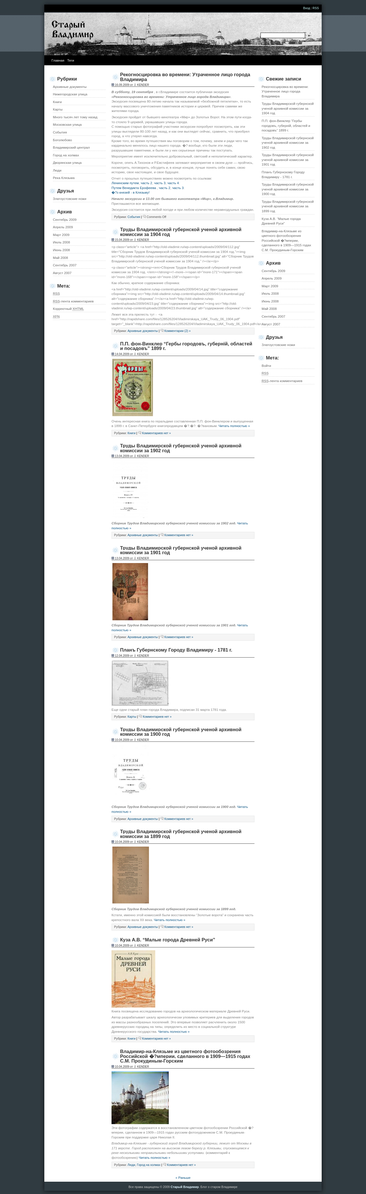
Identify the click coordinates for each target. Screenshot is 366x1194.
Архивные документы (70, 87)
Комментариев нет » (156, 433)
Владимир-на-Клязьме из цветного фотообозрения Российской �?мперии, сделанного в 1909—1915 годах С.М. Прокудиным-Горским (286, 240)
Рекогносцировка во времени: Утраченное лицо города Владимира (285, 91)
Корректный (68, 309)
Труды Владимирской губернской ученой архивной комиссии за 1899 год (288, 206)
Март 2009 (270, 286)
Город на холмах (66, 155)
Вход (306, 8)
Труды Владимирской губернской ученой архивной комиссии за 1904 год (288, 108)
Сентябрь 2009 (273, 271)
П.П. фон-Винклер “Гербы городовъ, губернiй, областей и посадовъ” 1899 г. (286, 125)
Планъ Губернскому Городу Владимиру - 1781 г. (283, 174)
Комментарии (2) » (177, 331)
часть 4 (173, 183)
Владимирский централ (71, 147)
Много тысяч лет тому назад (75, 117)
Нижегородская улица (70, 94)
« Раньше (183, 1178)
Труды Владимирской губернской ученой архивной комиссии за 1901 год (288, 159)
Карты (58, 109)
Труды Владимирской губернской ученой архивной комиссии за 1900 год (288, 189)
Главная (57, 60)
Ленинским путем (125, 183)
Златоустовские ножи (278, 345)
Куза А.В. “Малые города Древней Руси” (281, 221)
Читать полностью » (234, 426)
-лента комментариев (282, 381)
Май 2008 (269, 309)
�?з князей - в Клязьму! (131, 192)
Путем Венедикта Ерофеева (134, 188)
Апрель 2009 (272, 278)
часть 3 (160, 183)
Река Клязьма (64, 178)
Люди (57, 170)
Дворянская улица (67, 163)
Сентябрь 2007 (273, 316)
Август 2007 (271, 324)
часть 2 (146, 183)
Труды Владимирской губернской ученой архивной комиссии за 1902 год (288, 143)
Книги (57, 102)
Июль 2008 (270, 294)
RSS (316, 8)
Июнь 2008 (270, 301)
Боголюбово (62, 140)
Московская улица (67, 125)
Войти (266, 366)
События (60, 132)
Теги (70, 60)
